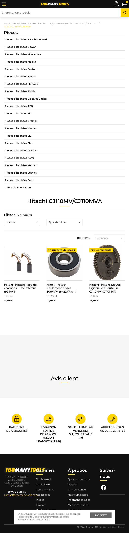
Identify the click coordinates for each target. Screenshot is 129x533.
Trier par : (84, 238)
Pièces (40, 499)
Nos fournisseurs (78, 494)
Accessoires (43, 494)
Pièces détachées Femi (19, 157)
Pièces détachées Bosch (20, 76)
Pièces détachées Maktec (21, 165)
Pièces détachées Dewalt (20, 46)
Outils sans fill (44, 479)
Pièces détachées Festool (21, 69)
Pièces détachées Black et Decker (26, 98)
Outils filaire (43, 484)
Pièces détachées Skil (18, 113)
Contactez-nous (77, 489)
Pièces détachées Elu (18, 135)
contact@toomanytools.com (21, 494)
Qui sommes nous (79, 479)
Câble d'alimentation (18, 187)
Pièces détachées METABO (21, 83)
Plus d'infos (43, 519)
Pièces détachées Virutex (20, 128)
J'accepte (101, 515)
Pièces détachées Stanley (21, 172)
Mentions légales (78, 505)
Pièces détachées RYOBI (20, 91)
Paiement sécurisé (79, 499)
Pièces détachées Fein (19, 180)
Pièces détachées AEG (19, 106)
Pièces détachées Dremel (21, 120)
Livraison (73, 484)
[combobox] (22, 222)
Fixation (40, 505)
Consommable (45, 489)
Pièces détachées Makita (20, 61)
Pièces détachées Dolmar (21, 150)
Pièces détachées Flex (19, 143)
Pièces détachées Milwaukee (23, 54)
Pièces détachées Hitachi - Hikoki (26, 39)
